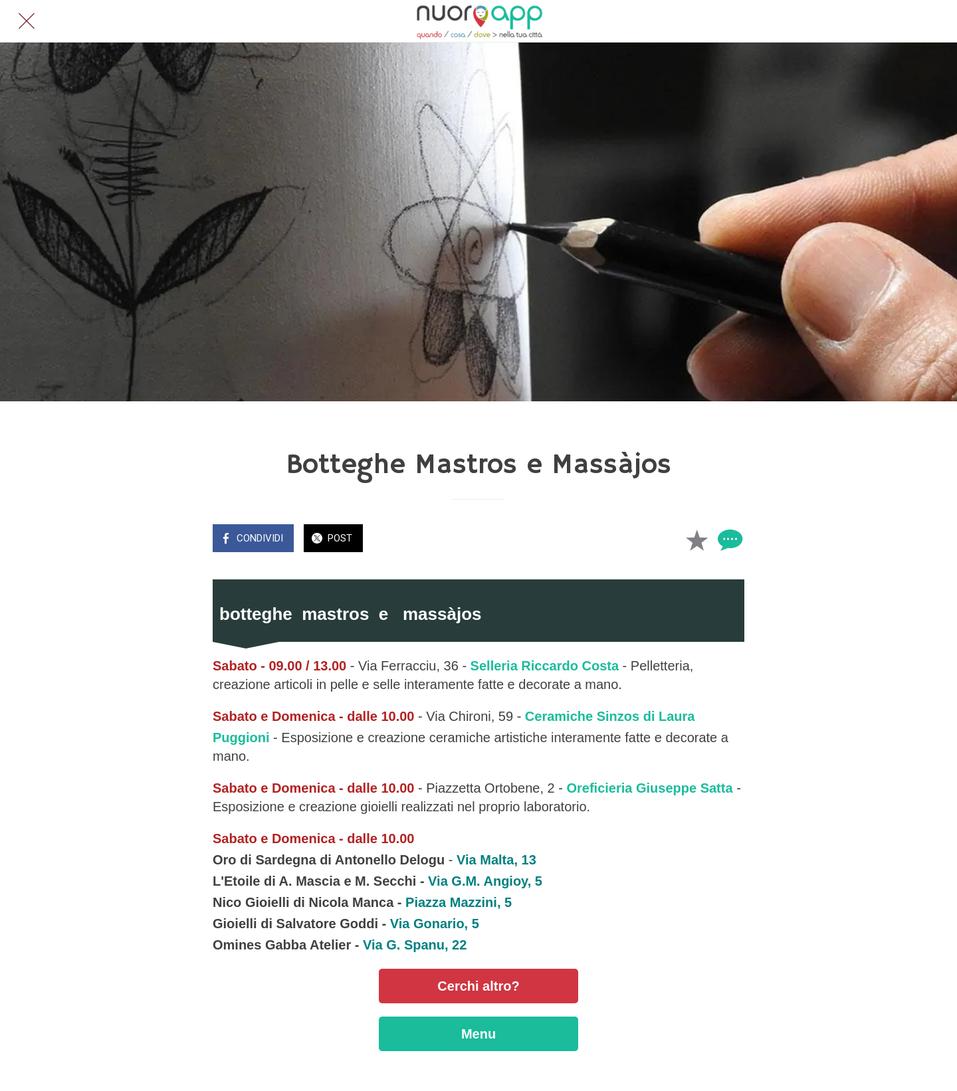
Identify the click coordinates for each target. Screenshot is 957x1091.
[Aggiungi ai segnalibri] (696, 539)
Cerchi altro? (478, 986)
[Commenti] (728, 539)
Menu (478, 1034)
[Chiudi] (27, 21)
